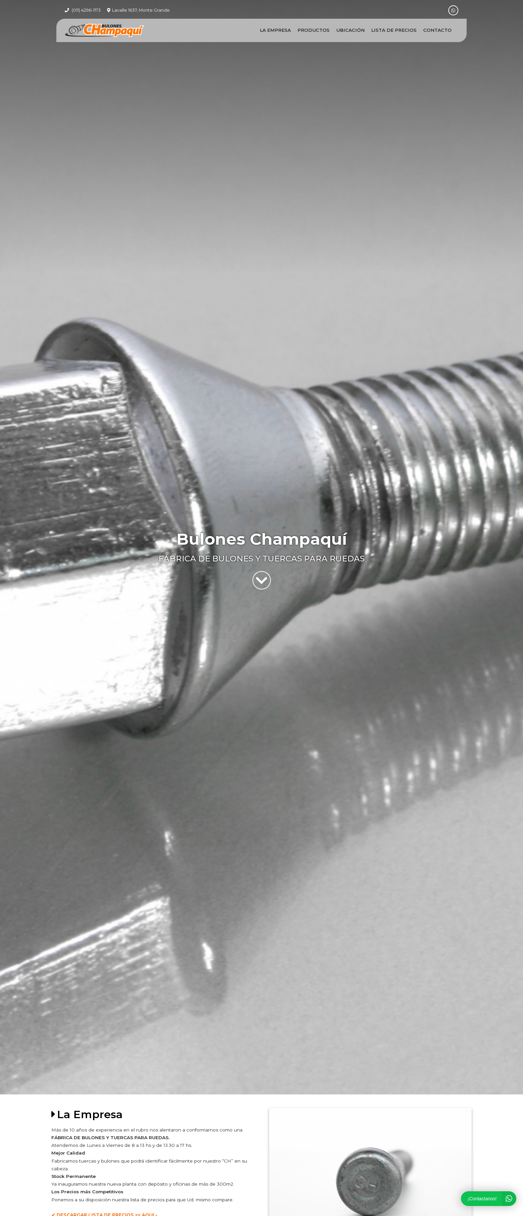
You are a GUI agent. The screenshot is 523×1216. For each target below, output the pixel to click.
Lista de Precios (394, 30)
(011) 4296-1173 (86, 10)
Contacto (437, 30)
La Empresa (275, 30)
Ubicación (350, 30)
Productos (314, 30)
